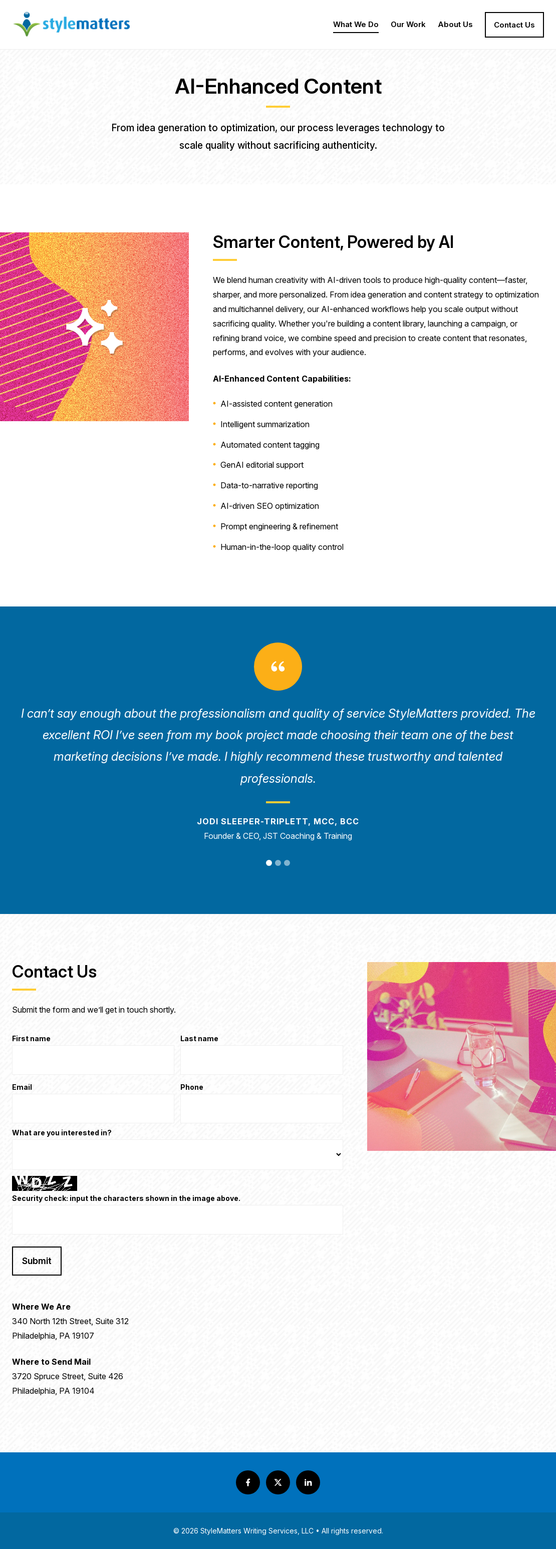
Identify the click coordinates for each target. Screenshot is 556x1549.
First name (31, 1039)
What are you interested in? (62, 1133)
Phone (191, 1087)
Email (22, 1087)
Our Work (408, 26)
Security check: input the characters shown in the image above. (126, 1198)
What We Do (356, 26)
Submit (37, 1261)
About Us (455, 26)
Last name (199, 1039)
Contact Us (514, 25)
